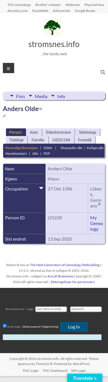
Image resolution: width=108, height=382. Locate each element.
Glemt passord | (32, 326)
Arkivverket (61, 10)
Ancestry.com (17, 10)
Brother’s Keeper (48, 5)
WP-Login (78, 370)
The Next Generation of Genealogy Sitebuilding (64, 265)
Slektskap (87, 132)
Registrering (50, 326)
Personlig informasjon (21, 148)
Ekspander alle (71, 148)
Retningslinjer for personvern (73, 282)
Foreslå (85, 140)
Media (41, 96)
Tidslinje (16, 140)
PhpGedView (94, 5)
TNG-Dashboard (55, 370)
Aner (34, 132)
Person (15, 132)
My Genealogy (96, 223)
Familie (37, 140)
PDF (47, 153)
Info (61, 96)
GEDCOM (61, 140)
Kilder (48, 148)
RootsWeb (40, 10)
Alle (35, 153)
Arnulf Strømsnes (60, 276)
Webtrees (72, 5)
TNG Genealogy (19, 5)
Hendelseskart (16, 153)
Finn (20, 96)
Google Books (85, 10)
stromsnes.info (54, 44)
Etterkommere (58, 132)
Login (30, 309)
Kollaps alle (95, 148)
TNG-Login (30, 370)
